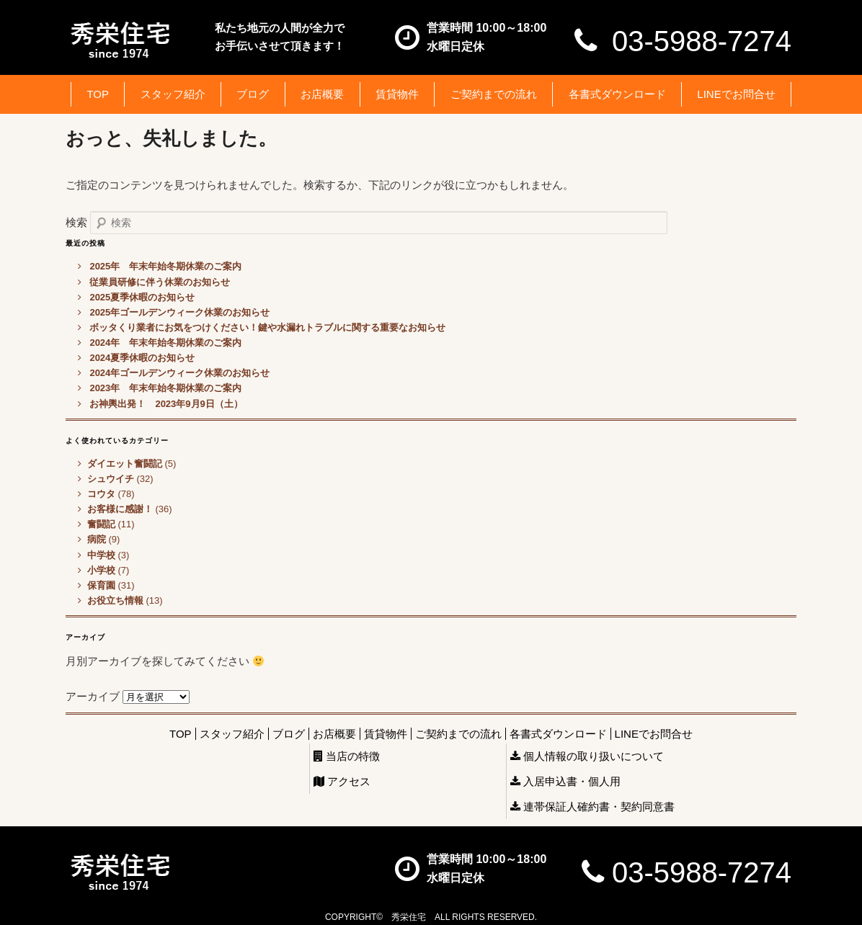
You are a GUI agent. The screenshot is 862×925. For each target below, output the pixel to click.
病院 (96, 539)
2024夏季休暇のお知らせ (142, 357)
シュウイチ (110, 478)
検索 (76, 222)
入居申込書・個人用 (565, 781)
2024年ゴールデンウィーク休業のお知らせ (179, 372)
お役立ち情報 (115, 600)
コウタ (101, 493)
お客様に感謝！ (120, 509)
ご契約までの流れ (493, 94)
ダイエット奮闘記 (124, 463)
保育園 (101, 585)
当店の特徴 (347, 756)
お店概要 (322, 94)
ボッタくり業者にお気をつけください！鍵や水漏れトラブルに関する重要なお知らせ (267, 327)
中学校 (101, 555)
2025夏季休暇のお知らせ (142, 297)
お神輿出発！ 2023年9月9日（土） (165, 403)
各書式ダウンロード (617, 94)
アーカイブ (93, 696)
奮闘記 (101, 524)
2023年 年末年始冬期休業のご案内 (165, 388)
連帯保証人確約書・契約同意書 (592, 806)
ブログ (252, 94)
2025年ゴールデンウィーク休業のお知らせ (179, 312)
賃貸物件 (397, 94)
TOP (97, 94)
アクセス (342, 781)
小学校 (101, 570)
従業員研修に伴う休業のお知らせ (159, 282)
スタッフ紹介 (173, 94)
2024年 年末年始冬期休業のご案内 (165, 342)
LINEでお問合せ (736, 94)
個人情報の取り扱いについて (587, 756)
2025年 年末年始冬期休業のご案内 (165, 266)
